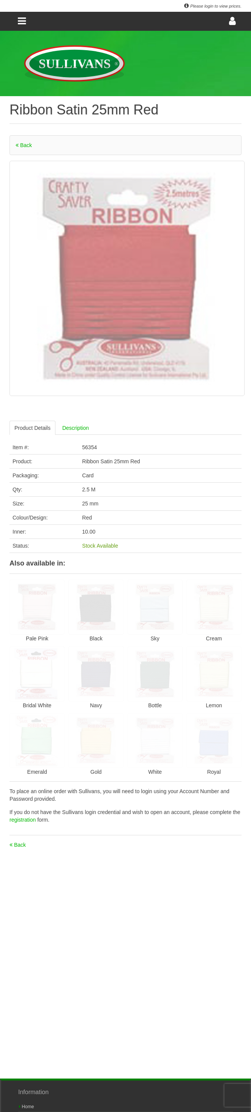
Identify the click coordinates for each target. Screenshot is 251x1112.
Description (75, 428)
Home (26, 1106)
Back (24, 145)
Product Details (32, 428)
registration (23, 820)
